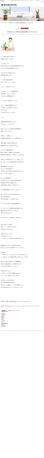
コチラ (22, 301)
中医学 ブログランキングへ (14, 310)
